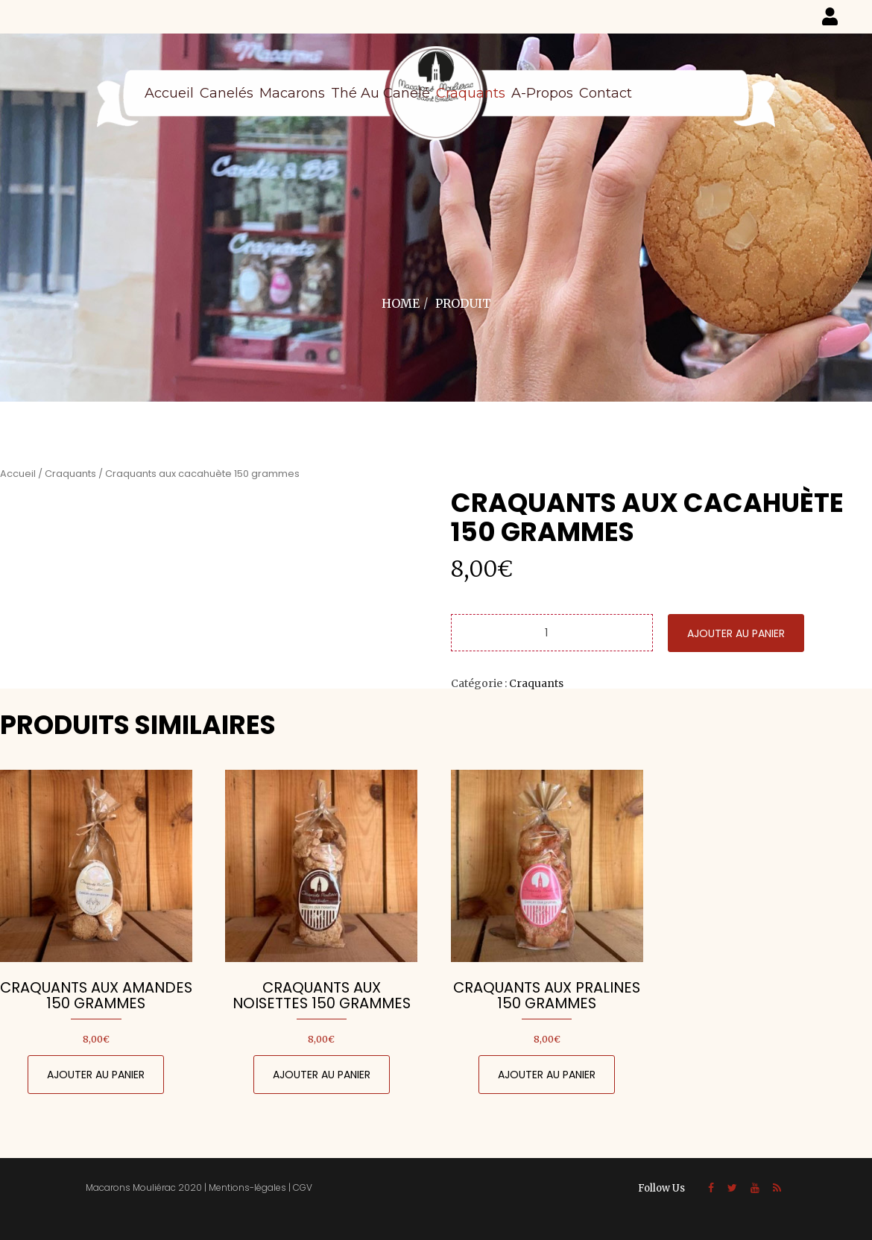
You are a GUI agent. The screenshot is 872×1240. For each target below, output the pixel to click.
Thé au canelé (380, 93)
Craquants (470, 93)
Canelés (226, 93)
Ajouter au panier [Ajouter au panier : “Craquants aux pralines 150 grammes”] (546, 1074)
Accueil (169, 93)
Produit (463, 303)
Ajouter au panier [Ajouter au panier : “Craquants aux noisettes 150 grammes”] (321, 1074)
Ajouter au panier (736, 633)
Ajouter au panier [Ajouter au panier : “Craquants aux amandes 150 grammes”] (96, 1074)
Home (401, 303)
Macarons (292, 93)
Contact (605, 93)
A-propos (542, 93)
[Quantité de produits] (552, 632)
